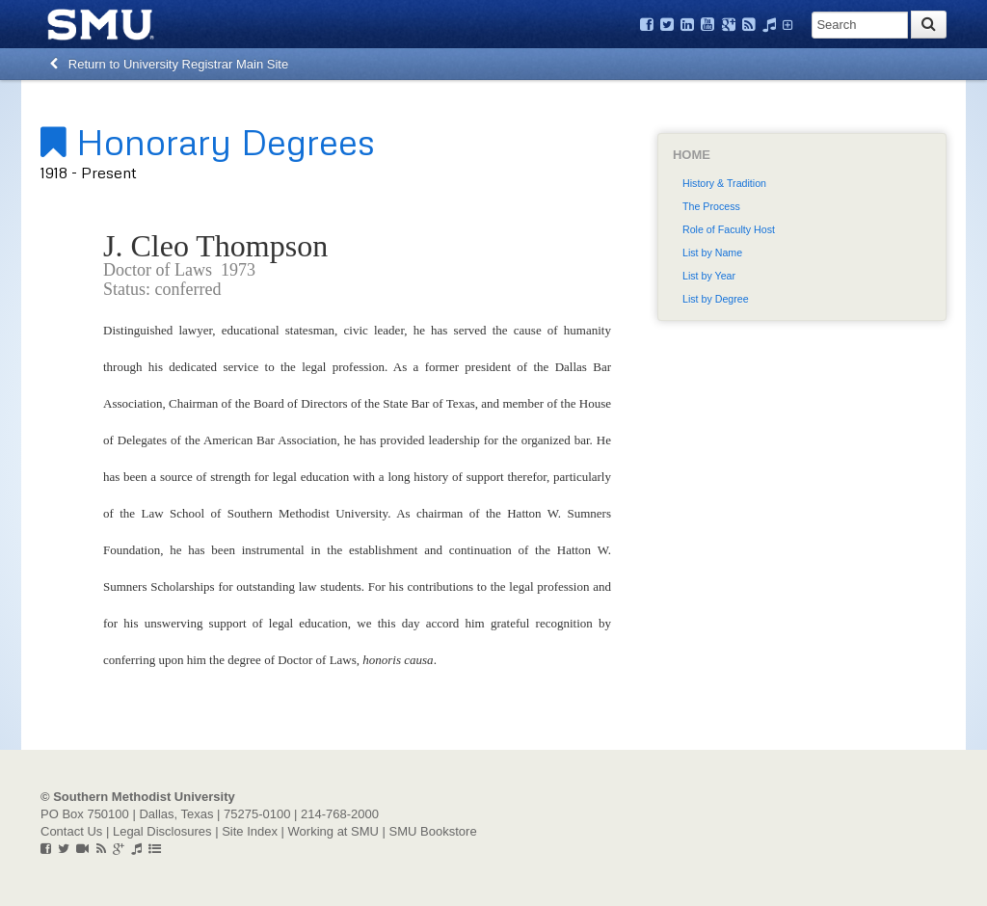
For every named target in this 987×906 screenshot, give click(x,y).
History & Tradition (724, 183)
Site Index (250, 831)
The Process (711, 206)
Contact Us (71, 831)
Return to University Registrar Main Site (169, 64)
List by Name (712, 252)
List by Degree (715, 299)
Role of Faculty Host (728, 229)
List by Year (708, 275)
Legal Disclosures (162, 831)
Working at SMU (333, 831)
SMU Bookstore (433, 831)
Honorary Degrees (207, 141)
